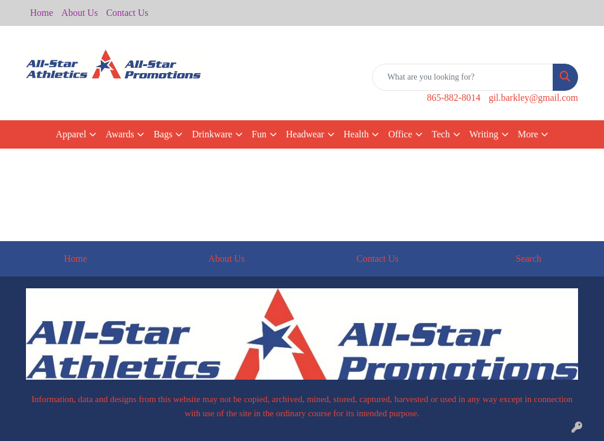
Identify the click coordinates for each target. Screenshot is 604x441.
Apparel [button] (71, 134)
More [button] (528, 134)
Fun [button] (259, 134)
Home (41, 13)
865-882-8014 (454, 98)
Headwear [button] (305, 134)
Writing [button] (484, 134)
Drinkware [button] (212, 134)
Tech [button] (441, 134)
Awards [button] (120, 134)
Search (528, 259)
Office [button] (400, 134)
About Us (79, 13)
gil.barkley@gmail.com (533, 98)
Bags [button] (162, 134)
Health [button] (356, 134)
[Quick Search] (462, 77)
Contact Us (127, 13)
